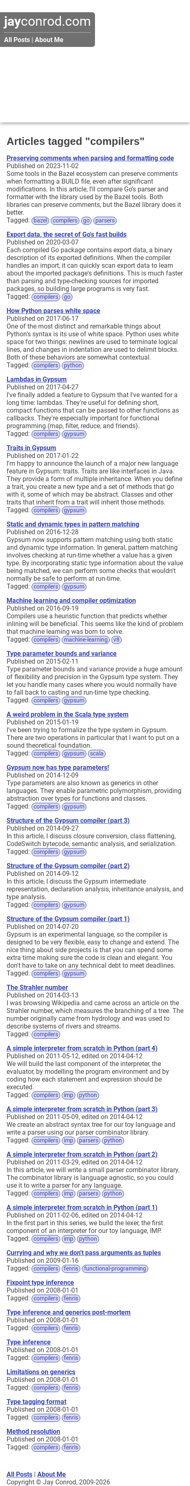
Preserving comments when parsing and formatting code (90, 158)
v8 (116, 639)
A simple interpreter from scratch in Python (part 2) (82, 1154)
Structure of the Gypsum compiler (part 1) (68, 919)
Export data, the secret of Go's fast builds (67, 234)
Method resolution (33, 1431)
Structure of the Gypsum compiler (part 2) (68, 866)
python (73, 365)
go (86, 220)
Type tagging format (36, 1402)
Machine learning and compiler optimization (71, 600)
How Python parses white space (53, 311)
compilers (65, 220)
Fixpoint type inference (40, 1282)
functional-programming (115, 1268)
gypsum (74, 434)
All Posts (17, 40)
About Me (49, 40)
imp (68, 1095)
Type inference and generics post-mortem (69, 1312)
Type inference (29, 1342)
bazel (40, 220)
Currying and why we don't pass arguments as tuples (84, 1253)
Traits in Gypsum (31, 448)
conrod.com (47, 21)
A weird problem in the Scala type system (68, 714)
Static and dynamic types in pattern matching (73, 524)
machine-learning (86, 639)
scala (97, 753)
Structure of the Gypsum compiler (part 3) (68, 820)
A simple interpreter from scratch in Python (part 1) (82, 1207)
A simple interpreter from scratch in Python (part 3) (82, 1109)
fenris (71, 1268)
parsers (105, 220)
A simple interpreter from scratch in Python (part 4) (82, 1048)
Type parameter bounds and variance (62, 653)
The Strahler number (37, 987)
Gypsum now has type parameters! (58, 767)
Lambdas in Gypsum (37, 379)
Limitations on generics (41, 1372)
